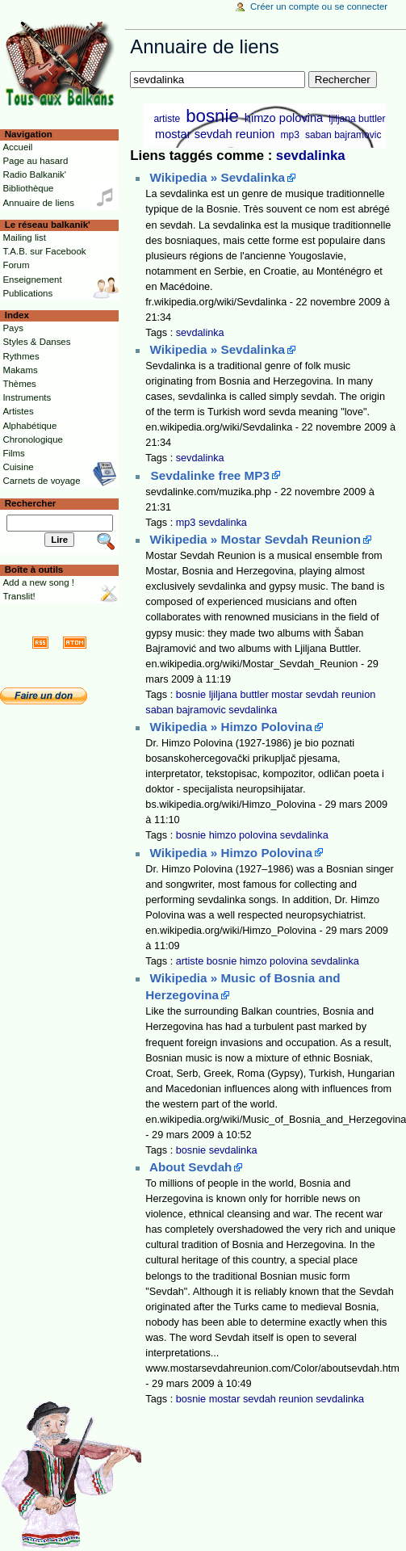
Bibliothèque (27, 188)
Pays (12, 328)
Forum (15, 265)
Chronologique (32, 439)
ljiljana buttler (357, 118)
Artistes (17, 411)
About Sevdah (190, 1167)
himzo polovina (284, 117)
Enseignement (31, 279)
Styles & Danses (36, 342)
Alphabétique (29, 426)
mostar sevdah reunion (214, 134)
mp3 (290, 135)
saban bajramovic (343, 135)
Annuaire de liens (38, 203)
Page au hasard (35, 161)
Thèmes (19, 384)
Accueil (17, 147)
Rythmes (20, 356)
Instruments (26, 397)
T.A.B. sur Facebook (44, 251)
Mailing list (23, 237)
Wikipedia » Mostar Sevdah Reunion (255, 539)
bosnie (212, 116)
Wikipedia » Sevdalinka (218, 177)
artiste (166, 118)
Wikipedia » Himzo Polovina (231, 726)
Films (13, 453)
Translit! (18, 596)
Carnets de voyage (41, 480)
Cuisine (17, 467)
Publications (27, 293)
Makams (19, 370)
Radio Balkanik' (34, 174)
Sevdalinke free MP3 (210, 475)
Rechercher (31, 503)
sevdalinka (310, 155)
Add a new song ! (38, 582)
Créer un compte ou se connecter (318, 6)
